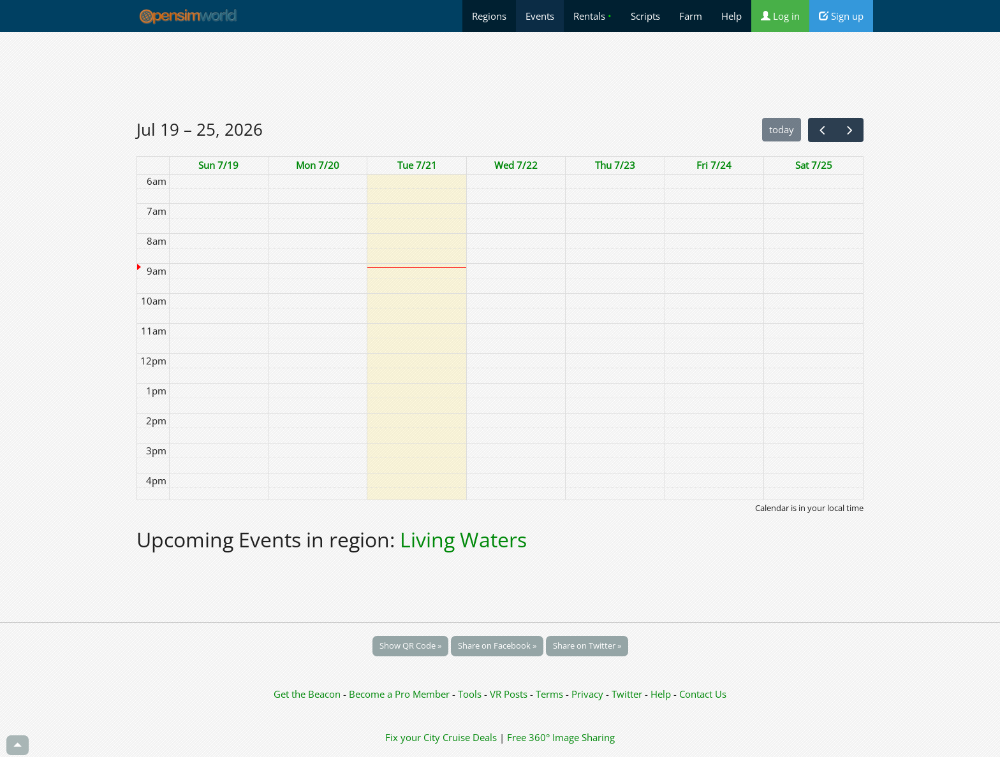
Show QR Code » (410, 645)
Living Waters (463, 539)
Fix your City (412, 737)
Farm (690, 16)
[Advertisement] (500, 74)
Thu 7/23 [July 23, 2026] (615, 165)
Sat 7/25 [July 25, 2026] (813, 165)
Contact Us (702, 694)
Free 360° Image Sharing (561, 737)
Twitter (627, 694)
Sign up (841, 16)
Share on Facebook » (497, 645)
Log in (780, 16)
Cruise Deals (470, 737)
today (781, 129)
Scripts (645, 16)
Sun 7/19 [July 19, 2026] (218, 165)
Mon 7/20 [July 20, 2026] (317, 165)
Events (540, 16)
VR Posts (510, 694)
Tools (471, 694)
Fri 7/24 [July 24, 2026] (714, 165)
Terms (551, 694)
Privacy (587, 694)
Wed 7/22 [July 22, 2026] (516, 165)
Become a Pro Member (400, 694)
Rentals (592, 16)
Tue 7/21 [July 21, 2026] (417, 165)
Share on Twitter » (587, 645)
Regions (489, 16)
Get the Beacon (307, 694)
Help (731, 16)
